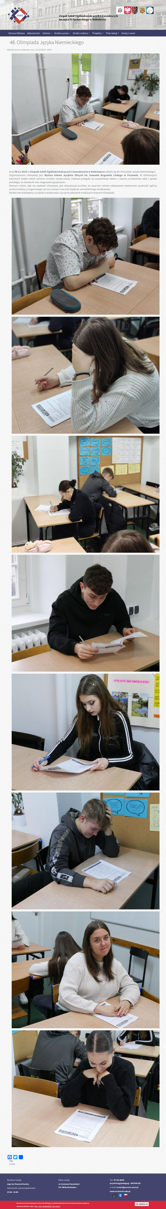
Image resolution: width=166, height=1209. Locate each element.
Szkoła (47, 33)
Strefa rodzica (81, 33)
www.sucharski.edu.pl (120, 1191)
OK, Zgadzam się (142, 1204)
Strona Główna (16, 33)
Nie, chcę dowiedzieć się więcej (47, 1206)
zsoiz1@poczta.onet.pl (127, 1187)
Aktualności (33, 33)
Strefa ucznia (62, 33)
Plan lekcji (112, 33)
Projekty (97, 33)
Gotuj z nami (128, 33)
